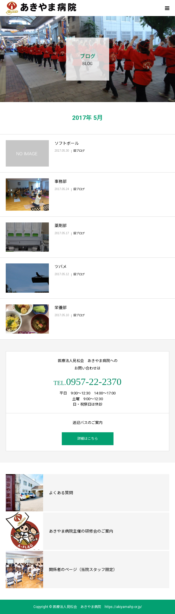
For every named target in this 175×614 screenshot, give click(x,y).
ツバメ (61, 266)
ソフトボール (67, 143)
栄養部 (61, 307)
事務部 (61, 181)
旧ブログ (79, 150)
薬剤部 (61, 225)
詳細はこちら (87, 439)
